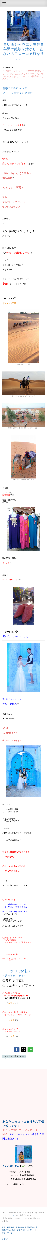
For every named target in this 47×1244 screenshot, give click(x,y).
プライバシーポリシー (26, 1230)
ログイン (5, 1239)
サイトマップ (7, 1233)
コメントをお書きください (14, 1056)
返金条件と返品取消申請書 (26, 1227)
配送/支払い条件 (8, 1230)
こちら (13, 1215)
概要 (3, 1227)
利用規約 (10, 1227)
